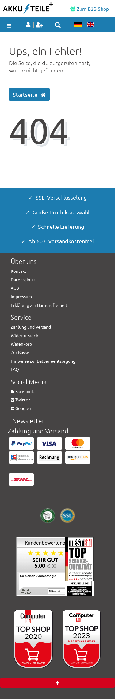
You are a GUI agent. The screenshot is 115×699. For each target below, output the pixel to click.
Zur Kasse (20, 352)
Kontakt (18, 271)
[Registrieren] (40, 25)
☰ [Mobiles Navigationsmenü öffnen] (9, 25)
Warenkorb (21, 343)
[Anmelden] (29, 25)
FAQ (15, 369)
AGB (15, 288)
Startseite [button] (29, 94)
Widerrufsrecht (25, 335)
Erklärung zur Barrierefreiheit (39, 305)
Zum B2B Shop (89, 9)
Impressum (21, 296)
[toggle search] (58, 25)
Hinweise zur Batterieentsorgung (43, 361)
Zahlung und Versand (31, 327)
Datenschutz (23, 279)
